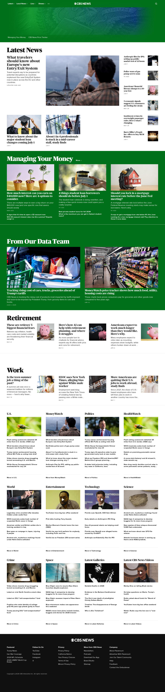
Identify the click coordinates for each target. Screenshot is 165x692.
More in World (12, 551)
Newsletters (88, 651)
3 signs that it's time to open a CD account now (26, 215)
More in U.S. (12, 478)
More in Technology (93, 551)
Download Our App (91, 657)
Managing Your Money (17, 37)
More (78, 160)
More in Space (51, 624)
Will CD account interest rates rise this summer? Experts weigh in (29, 218)
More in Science (130, 551)
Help (111, 661)
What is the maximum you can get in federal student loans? (80, 215)
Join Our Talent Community (120, 657)
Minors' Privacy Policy (66, 664)
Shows (41, 4)
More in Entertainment (55, 551)
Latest (11, 4)
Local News (21, 4)
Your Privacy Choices (66, 657)
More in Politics (91, 478)
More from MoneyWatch (55, 478)
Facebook (36, 654)
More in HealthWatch (132, 478)
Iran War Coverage (14, 654)
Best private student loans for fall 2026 (75, 212)
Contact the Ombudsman (120, 667)
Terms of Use (63, 661)
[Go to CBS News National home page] (82, 4)
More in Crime (12, 624)
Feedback (113, 664)
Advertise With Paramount (120, 654)
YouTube (36, 651)
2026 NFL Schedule (15, 657)
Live (33, 4)
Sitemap (87, 664)
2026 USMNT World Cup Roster (16, 661)
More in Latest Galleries (94, 624)
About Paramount (117, 651)
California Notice (65, 654)
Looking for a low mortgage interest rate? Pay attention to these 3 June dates (134, 218)
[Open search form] (156, 4)
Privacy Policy (63, 651)
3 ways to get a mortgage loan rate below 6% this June (133, 215)
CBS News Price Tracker (38, 37)
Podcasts (87, 654)
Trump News (12, 651)
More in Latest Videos (132, 624)
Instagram (36, 657)
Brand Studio (89, 661)
